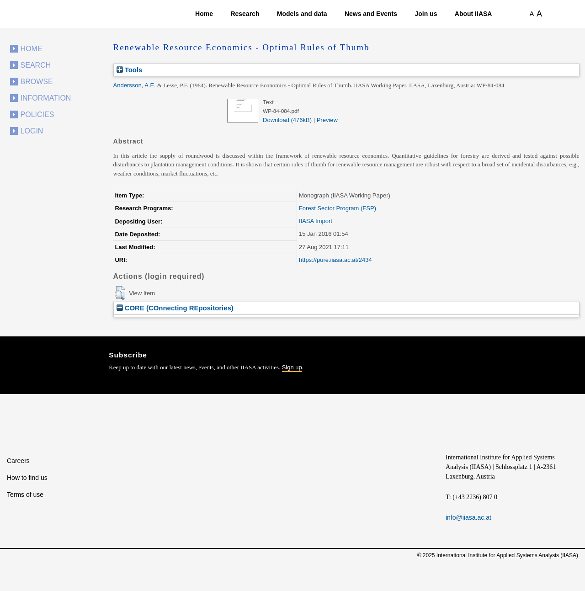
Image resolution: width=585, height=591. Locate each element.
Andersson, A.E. (134, 85)
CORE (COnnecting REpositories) (175, 308)
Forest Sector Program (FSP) (337, 208)
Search (36, 65)
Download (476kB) (287, 120)
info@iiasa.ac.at (468, 517)
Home (204, 13)
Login (32, 131)
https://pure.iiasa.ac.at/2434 (335, 259)
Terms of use (25, 494)
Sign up (292, 367)
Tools (130, 70)
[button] (120, 293)
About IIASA (473, 13)
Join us (426, 13)
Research (244, 13)
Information (46, 98)
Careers (18, 460)
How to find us (27, 477)
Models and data (302, 13)
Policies (37, 114)
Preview (327, 120)
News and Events (371, 13)
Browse (37, 81)
